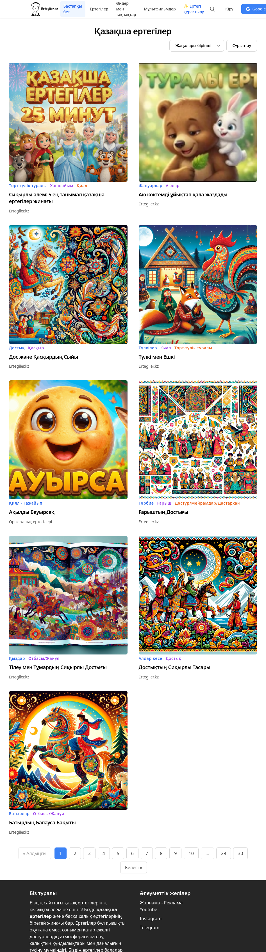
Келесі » (133, 867)
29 (223, 853)
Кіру (229, 9)
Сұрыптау (241, 45)
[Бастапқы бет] (45, 9)
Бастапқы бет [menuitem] (72, 8)
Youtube (148, 909)
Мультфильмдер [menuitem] (160, 9)
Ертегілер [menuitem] (99, 9)
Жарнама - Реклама (161, 903)
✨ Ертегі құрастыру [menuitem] (194, 8)
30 (240, 853)
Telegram (150, 927)
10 (191, 853)
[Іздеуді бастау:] (212, 9)
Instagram (151, 918)
